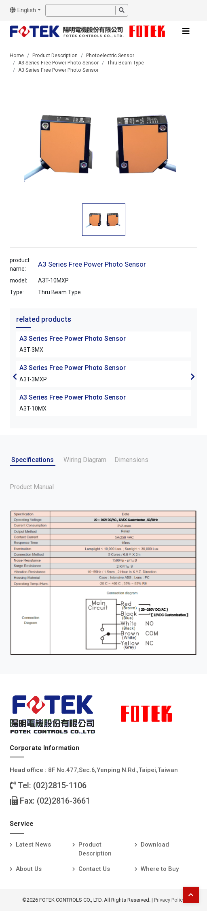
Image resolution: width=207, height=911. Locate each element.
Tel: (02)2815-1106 (48, 785)
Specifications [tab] (32, 460)
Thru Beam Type (125, 63)
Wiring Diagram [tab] (84, 460)
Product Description (55, 55)
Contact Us (94, 869)
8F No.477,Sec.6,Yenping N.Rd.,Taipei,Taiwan (113, 770)
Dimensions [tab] (131, 460)
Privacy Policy (169, 900)
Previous (14, 376)
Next (192, 376)
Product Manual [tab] (32, 487)
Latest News (33, 844)
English (23, 10)
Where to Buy (160, 869)
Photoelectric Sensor (110, 55)
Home (17, 55)
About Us (29, 869)
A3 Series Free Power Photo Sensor (58, 63)
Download (155, 844)
